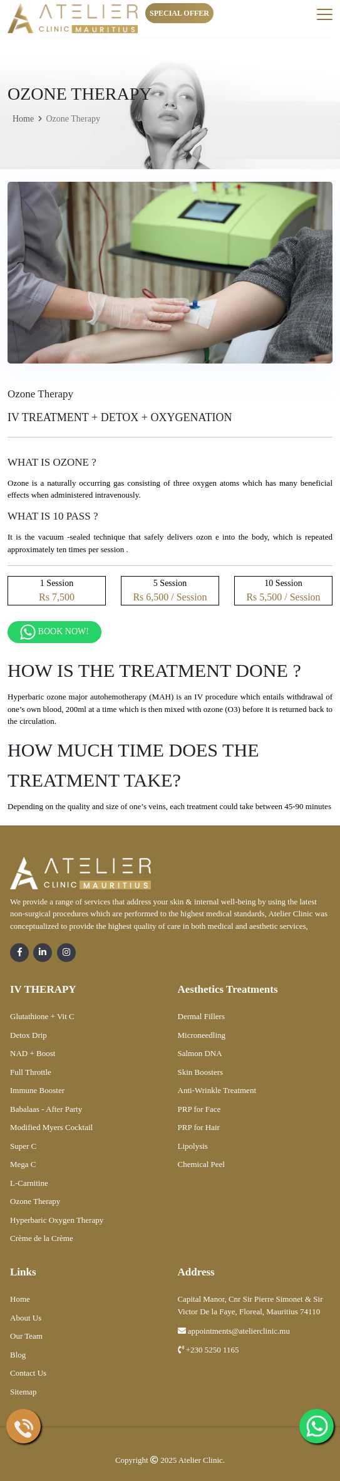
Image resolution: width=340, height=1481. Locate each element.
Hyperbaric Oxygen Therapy (56, 1220)
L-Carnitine (29, 1183)
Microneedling (202, 1035)
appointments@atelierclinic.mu (234, 1331)
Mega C (23, 1164)
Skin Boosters (201, 1072)
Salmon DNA (200, 1053)
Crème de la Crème (41, 1238)
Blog (18, 1354)
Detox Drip (28, 1035)
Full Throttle (30, 1072)
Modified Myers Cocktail (51, 1127)
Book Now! (54, 632)
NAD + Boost (32, 1053)
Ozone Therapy (35, 1201)
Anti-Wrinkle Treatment (217, 1090)
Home (23, 118)
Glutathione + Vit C (42, 1016)
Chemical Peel (201, 1164)
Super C (23, 1146)
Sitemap (23, 1391)
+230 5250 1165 (208, 1349)
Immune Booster (37, 1090)
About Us (25, 1317)
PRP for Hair (199, 1127)
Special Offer (179, 13)
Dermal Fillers (201, 1016)
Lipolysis (193, 1146)
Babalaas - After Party (46, 1109)
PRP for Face (199, 1109)
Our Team (26, 1336)
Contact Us (28, 1373)
